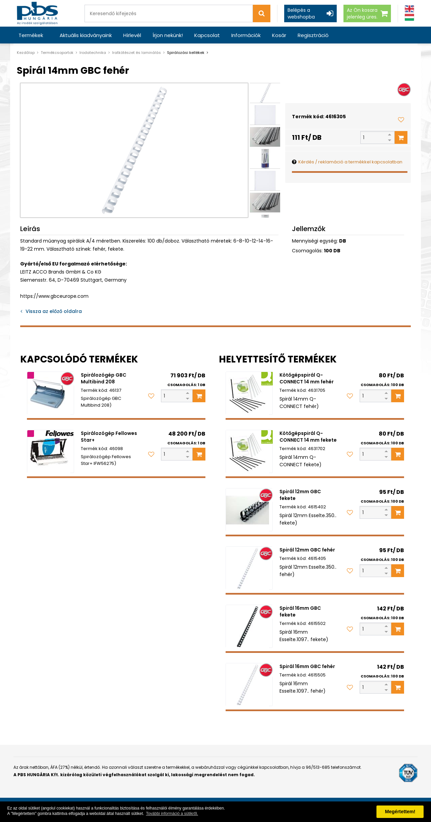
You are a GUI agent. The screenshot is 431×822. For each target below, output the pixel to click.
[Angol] (409, 8)
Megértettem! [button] (400, 811)
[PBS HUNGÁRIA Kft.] (37, 13)
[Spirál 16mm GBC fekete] (249, 626)
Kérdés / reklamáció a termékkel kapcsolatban (350, 162)
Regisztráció (313, 35)
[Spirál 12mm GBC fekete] (249, 509)
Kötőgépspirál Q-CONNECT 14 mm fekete (308, 436)
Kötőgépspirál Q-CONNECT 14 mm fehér (306, 378)
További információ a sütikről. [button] (172, 813)
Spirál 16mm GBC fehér (307, 666)
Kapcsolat (207, 35)
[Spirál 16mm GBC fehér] (249, 684)
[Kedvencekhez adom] (401, 119)
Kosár (279, 35)
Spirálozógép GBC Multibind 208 (103, 378)
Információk (246, 35)
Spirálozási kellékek (185, 52)
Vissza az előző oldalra (54, 311)
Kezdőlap (26, 52)
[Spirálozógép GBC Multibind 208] (50, 393)
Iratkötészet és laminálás (136, 52)
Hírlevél (132, 35)
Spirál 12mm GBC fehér (307, 549)
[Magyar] (409, 17)
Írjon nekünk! (168, 35)
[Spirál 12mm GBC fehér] (249, 568)
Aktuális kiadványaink (86, 35)
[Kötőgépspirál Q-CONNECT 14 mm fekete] (249, 451)
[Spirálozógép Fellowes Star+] (50, 451)
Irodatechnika (92, 52)
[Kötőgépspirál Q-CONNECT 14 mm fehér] (249, 393)
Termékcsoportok (57, 52)
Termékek (31, 35)
